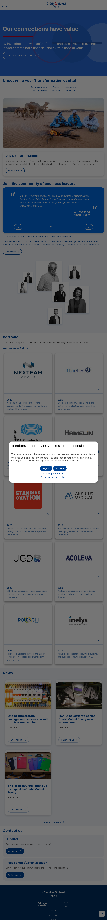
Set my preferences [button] (53, 473)
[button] (60, 468)
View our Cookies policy (53, 477)
